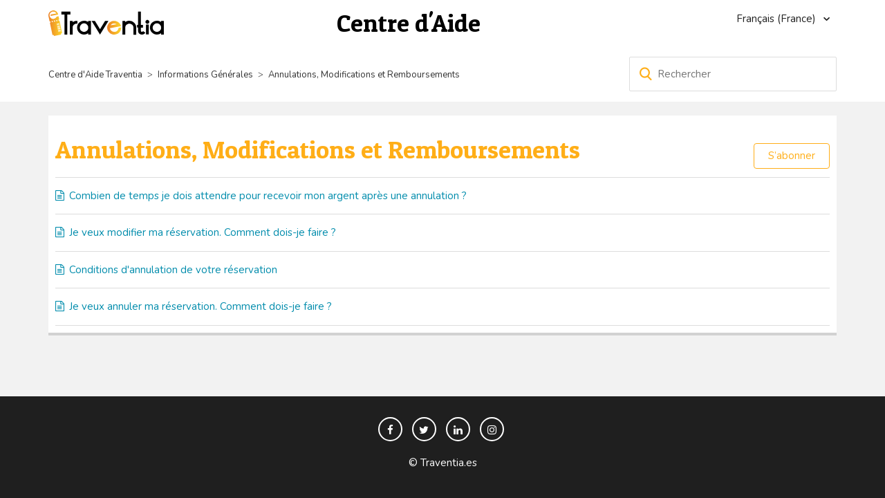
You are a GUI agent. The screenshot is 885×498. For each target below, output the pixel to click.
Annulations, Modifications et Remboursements (364, 74)
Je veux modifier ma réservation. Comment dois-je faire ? (202, 232)
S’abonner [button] (791, 156)
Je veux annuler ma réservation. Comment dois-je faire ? (200, 306)
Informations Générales (205, 74)
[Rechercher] (733, 74)
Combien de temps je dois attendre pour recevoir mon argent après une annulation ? (268, 196)
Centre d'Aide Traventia (95, 74)
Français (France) (777, 19)
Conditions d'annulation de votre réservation (173, 270)
